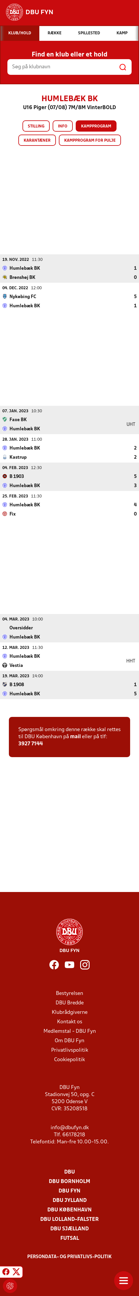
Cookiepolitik (69, 1059)
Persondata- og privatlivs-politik (69, 1257)
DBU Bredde (70, 1002)
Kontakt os (69, 1021)
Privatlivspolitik (69, 1050)
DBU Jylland (70, 1200)
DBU (69, 1171)
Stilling (36, 126)
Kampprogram (96, 126)
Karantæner (37, 141)
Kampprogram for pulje (90, 141)
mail (75, 736)
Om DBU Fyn (69, 1040)
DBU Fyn (69, 1190)
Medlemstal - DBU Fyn (69, 1031)
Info (62, 126)
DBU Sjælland (69, 1228)
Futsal (69, 1238)
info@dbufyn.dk (70, 1127)
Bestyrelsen (69, 993)
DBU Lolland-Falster (69, 1219)
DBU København (69, 1209)
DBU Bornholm (69, 1181)
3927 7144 (30, 743)
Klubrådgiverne (70, 1012)
